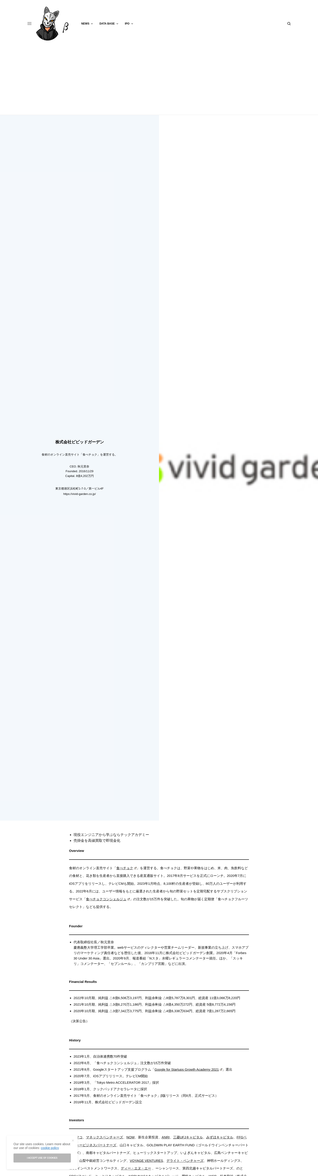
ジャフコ (76, 1137)
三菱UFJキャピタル (188, 1137)
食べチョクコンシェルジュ (108, 899)
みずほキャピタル (219, 1137)
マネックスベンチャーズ (104, 1137)
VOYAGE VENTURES (146, 1160)
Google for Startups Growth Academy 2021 (188, 1069)
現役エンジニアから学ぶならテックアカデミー (111, 835)
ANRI (166, 1137)
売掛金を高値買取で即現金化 (97, 840)
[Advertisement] (159, 81)
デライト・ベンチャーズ (185, 1160)
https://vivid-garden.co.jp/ (79, 494)
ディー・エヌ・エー (136, 1168)
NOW (130, 1137)
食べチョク (126, 868)
